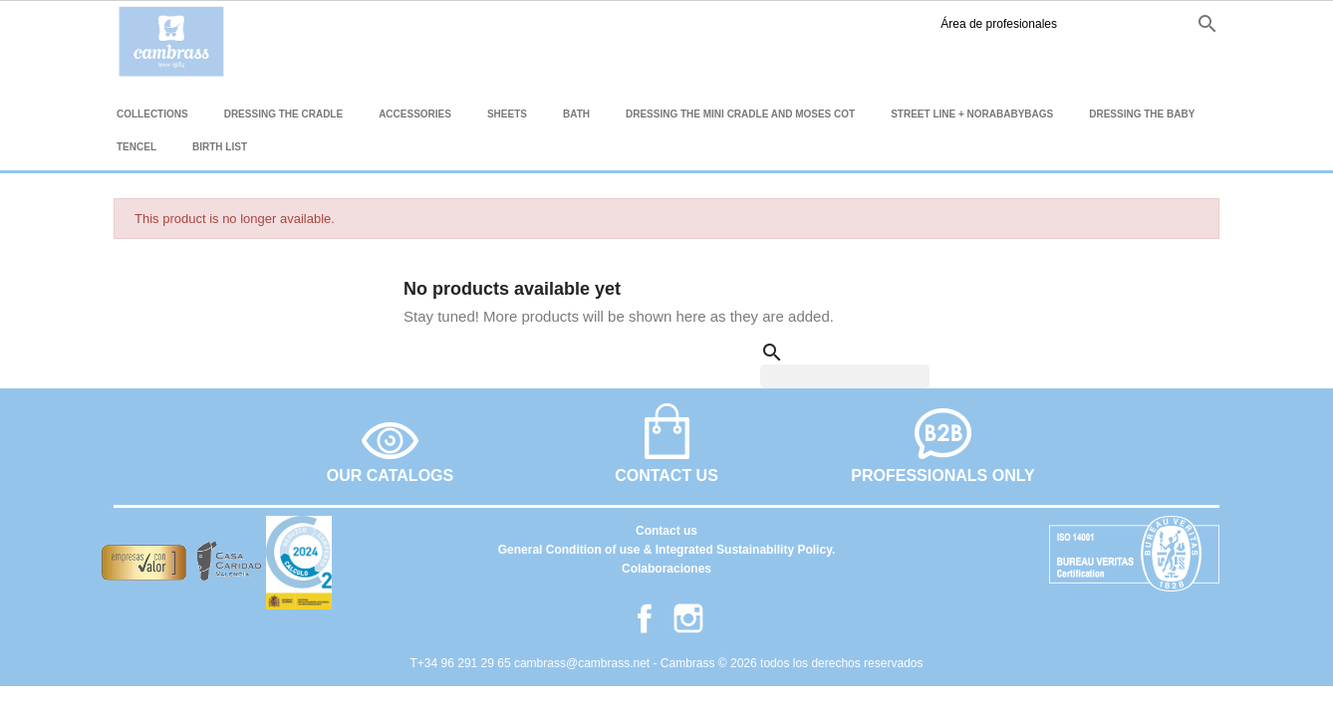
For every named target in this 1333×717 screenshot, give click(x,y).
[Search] (845, 376)
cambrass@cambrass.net (584, 663)
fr (1138, 23)
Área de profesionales (880, 24)
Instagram (1037, 24)
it (1168, 23)
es (1069, 23)
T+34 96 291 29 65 (462, 663)
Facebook (1006, 24)
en (1103, 23)
